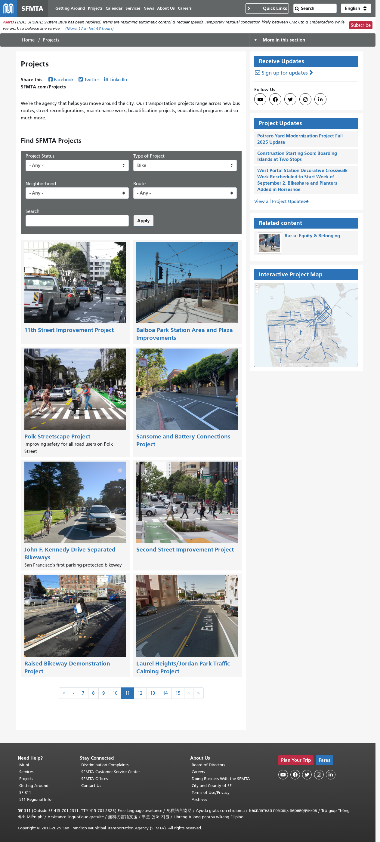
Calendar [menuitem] (114, 8)
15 (178, 693)
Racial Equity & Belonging (312, 235)
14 (165, 693)
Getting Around (33, 785)
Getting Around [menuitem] (70, 8)
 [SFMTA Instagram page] (305, 99)
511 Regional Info (35, 799)
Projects (26, 778)
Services (26, 771)
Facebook (64, 79)
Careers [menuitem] (185, 8)
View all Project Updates (279, 201)
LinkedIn (118, 79)
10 (115, 693)
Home (28, 40)
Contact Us (91, 785)
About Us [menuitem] (166, 8)
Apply (143, 220)
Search (32, 211)
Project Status (40, 156)
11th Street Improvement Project (69, 330)
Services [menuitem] (133, 8)
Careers (198, 771)
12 (140, 693)
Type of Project (149, 156)
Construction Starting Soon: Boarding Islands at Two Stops (297, 156)
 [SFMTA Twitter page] (290, 99)
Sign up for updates (285, 73)
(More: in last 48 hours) (89, 28)
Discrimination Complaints (104, 764)
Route (139, 183)
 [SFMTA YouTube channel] (260, 99)
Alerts (8, 22)
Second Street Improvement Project (185, 549)
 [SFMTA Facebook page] (275, 99)
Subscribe (361, 25)
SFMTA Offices (94, 778)
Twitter (91, 79)
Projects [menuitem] (95, 8)
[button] (356, 8)
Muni (24, 764)
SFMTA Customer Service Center (110, 771)
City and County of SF (212, 785)
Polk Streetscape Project (57, 436)
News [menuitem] (149, 8)
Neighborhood (41, 183)
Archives (199, 799)
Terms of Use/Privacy (211, 792)
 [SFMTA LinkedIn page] (320, 99)
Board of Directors (208, 764)
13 (152, 693)
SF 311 (25, 792)
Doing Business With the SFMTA (221, 778)
